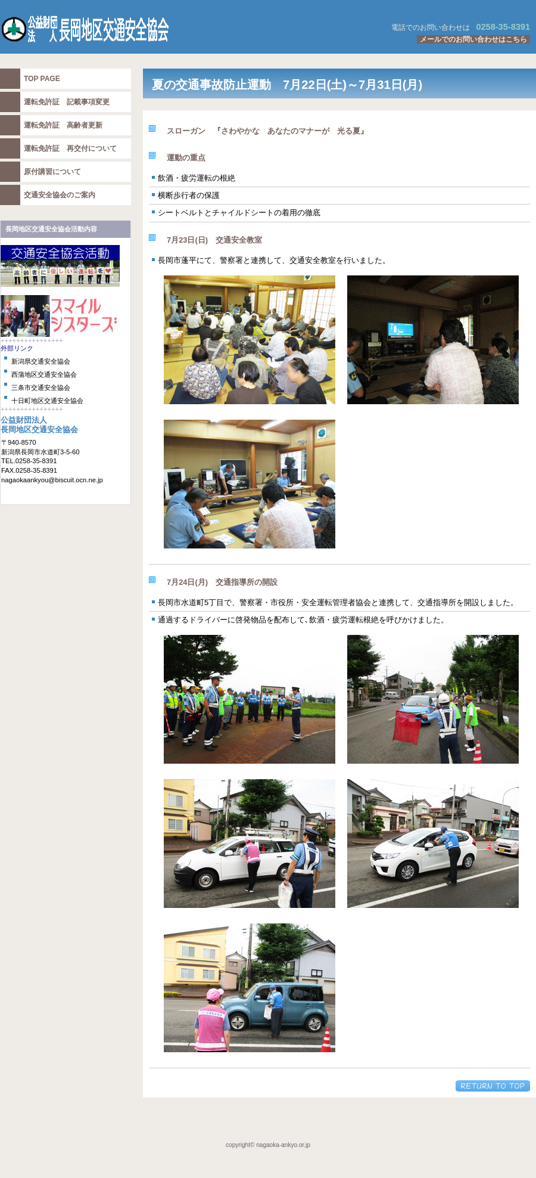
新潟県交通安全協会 (40, 361)
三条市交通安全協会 (40, 387)
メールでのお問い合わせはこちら (473, 39)
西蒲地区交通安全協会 (44, 374)
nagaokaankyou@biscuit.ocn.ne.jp (52, 479)
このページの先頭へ (493, 1086)
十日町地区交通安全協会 (47, 400)
